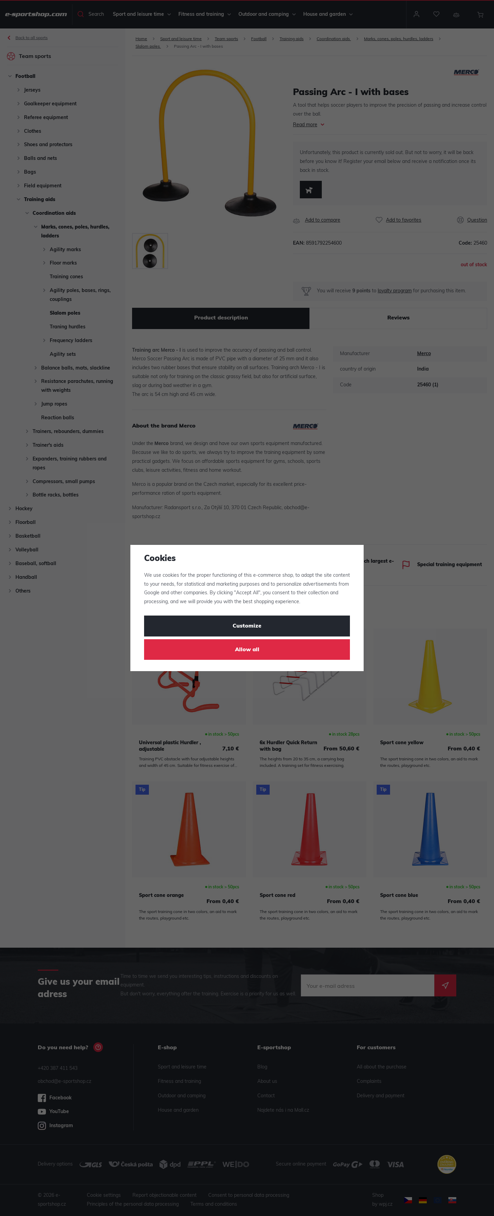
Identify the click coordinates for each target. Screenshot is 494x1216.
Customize (247, 626)
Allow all (247, 650)
